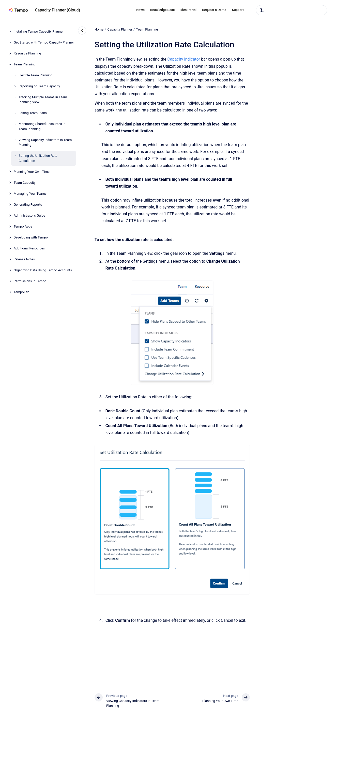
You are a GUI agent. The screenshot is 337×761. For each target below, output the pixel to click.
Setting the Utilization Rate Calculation (38, 158)
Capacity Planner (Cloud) (57, 10)
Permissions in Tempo (30, 281)
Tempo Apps (23, 226)
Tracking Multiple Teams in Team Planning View (43, 99)
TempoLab (21, 292)
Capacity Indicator (183, 59)
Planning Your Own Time (32, 172)
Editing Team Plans (33, 113)
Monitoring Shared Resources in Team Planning (42, 126)
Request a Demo (214, 10)
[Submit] (262, 10)
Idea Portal (188, 10)
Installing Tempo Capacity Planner (39, 31)
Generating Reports (28, 204)
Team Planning (25, 64)
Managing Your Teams (30, 193)
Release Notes (24, 259)
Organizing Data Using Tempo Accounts (43, 270)
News (140, 10)
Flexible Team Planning (35, 75)
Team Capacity (25, 183)
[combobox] (291, 10)
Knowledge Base (162, 10)
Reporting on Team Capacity (39, 86)
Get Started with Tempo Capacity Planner (44, 42)
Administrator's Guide (29, 215)
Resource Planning (27, 53)
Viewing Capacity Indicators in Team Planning (45, 142)
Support (238, 10)
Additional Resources (29, 248)
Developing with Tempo (31, 237)
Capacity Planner (119, 29)
